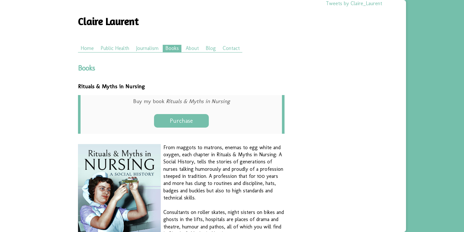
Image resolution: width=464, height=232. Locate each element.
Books (172, 48)
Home (87, 48)
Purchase (181, 120)
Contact (231, 48)
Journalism (147, 48)
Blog (211, 48)
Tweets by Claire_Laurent (354, 3)
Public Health (115, 48)
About (192, 48)
